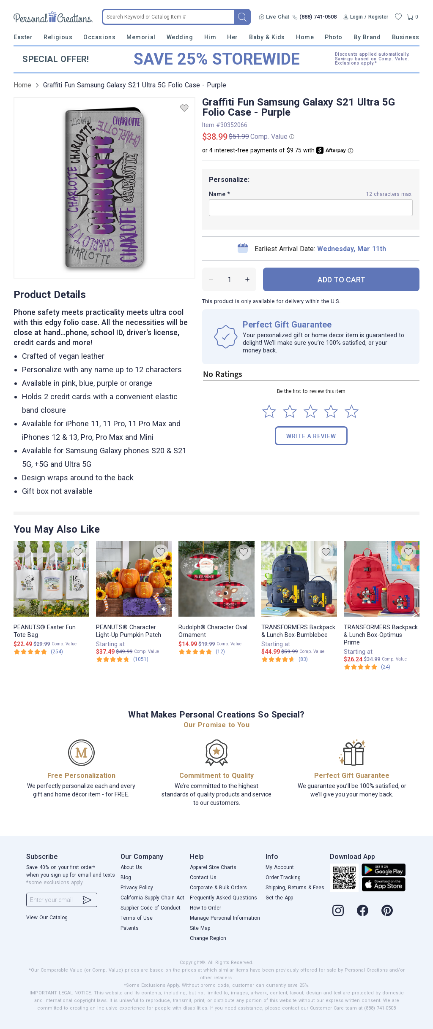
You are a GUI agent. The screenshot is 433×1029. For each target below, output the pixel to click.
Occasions (99, 37)
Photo (334, 37)
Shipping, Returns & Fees (295, 888)
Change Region (208, 938)
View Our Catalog (47, 918)
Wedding (180, 37)
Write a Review (311, 436)
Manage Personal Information (225, 918)
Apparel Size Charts (213, 867)
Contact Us (203, 877)
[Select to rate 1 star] (269, 411)
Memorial (140, 37)
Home (305, 37)
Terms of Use (137, 918)
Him (210, 37)
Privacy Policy (137, 888)
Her (232, 37)
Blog (126, 877)
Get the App (279, 898)
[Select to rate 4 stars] (330, 411)
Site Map (200, 928)
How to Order (205, 908)
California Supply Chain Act (152, 898)
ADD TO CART (341, 279)
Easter (23, 37)
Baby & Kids (267, 37)
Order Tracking (283, 877)
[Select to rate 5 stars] (351, 411)
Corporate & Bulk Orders (218, 888)
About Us (131, 867)
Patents (130, 928)
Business (405, 37)
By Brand (367, 37)
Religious (58, 37)
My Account (280, 867)
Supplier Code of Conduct (151, 908)
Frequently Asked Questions (223, 898)
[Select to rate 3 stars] (310, 411)
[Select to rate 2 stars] (289, 411)
